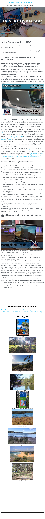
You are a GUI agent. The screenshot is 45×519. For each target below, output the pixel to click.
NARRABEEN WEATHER (22, 298)
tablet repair (4, 133)
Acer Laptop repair (35, 153)
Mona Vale (33, 312)
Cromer (13, 312)
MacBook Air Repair (6, 139)
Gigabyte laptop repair (36, 155)
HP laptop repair (5, 156)
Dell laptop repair (24, 155)
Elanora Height (17, 310)
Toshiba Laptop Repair (28, 156)
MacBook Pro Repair (15, 138)
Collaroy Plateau (39, 310)
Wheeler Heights (28, 310)
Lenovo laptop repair (16, 156)
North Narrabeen (6, 310)
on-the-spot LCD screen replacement (32, 150)
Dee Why (39, 312)
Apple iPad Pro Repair (17, 136)
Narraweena (25, 312)
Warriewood (6, 312)
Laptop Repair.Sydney (20, 2)
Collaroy (18, 312)
